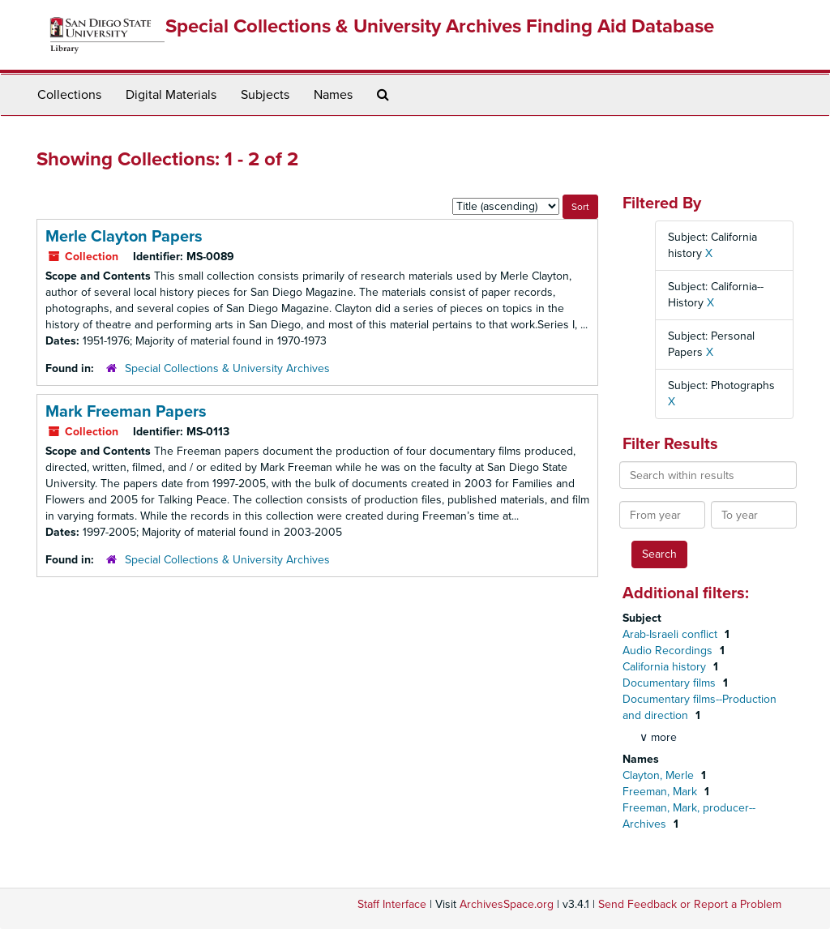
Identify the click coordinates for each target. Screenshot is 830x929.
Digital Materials (171, 95)
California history (665, 667)
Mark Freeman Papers (126, 412)
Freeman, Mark (661, 791)
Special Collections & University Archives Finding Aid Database (439, 26)
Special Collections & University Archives (227, 368)
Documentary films (670, 683)
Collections (69, 95)
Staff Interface (391, 904)
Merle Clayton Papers (124, 236)
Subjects (265, 95)
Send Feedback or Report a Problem (689, 904)
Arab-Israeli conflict (671, 634)
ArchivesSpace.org (507, 904)
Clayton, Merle (659, 775)
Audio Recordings (669, 650)
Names (333, 95)
